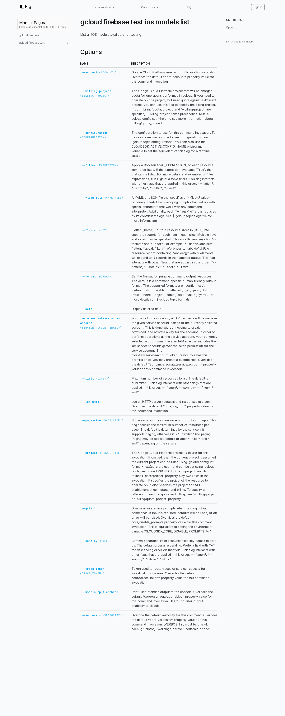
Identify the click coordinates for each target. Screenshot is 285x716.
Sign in (258, 7)
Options (231, 27)
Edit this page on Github (241, 41)
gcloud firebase (29, 35)
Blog (188, 7)
